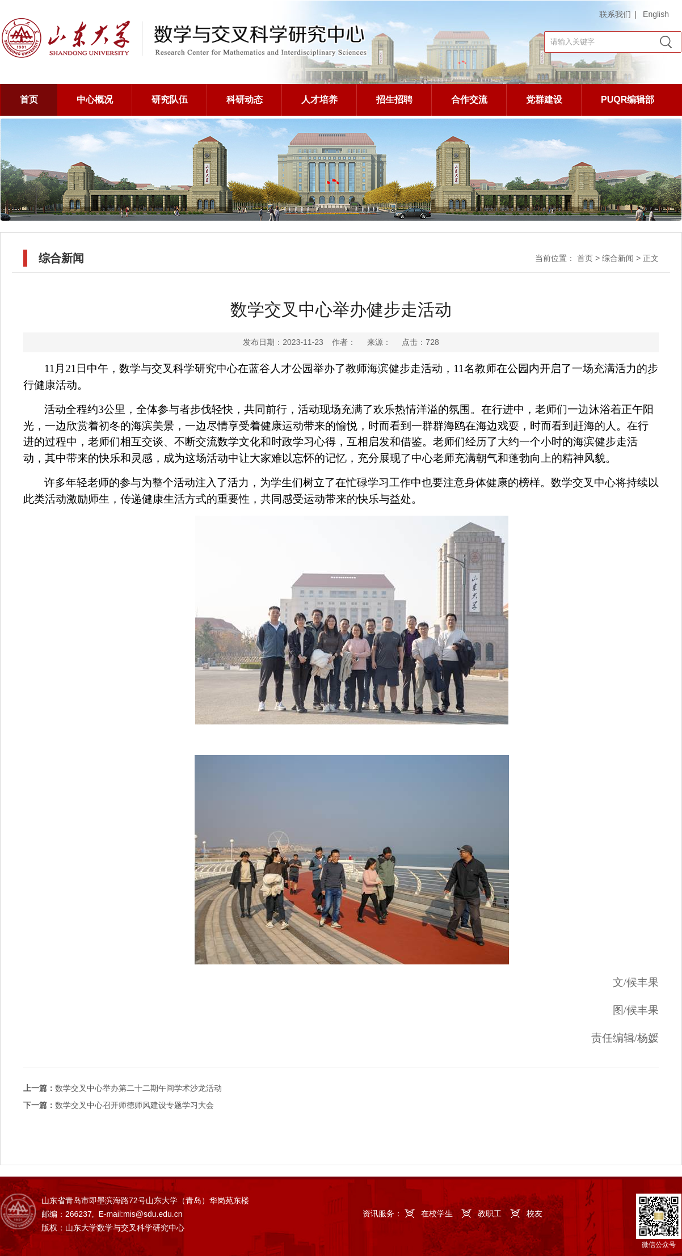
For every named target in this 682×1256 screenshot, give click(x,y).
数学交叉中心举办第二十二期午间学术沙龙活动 (122, 1088)
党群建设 (544, 99)
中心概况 (95, 99)
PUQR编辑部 (627, 99)
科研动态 (244, 99)
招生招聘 (394, 99)
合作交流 (469, 99)
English (656, 14)
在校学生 (437, 1213)
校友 (534, 1213)
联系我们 (615, 14)
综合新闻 (618, 258)
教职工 (490, 1213)
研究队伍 (169, 99)
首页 (29, 99)
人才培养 (319, 99)
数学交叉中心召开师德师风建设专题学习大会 (118, 1105)
